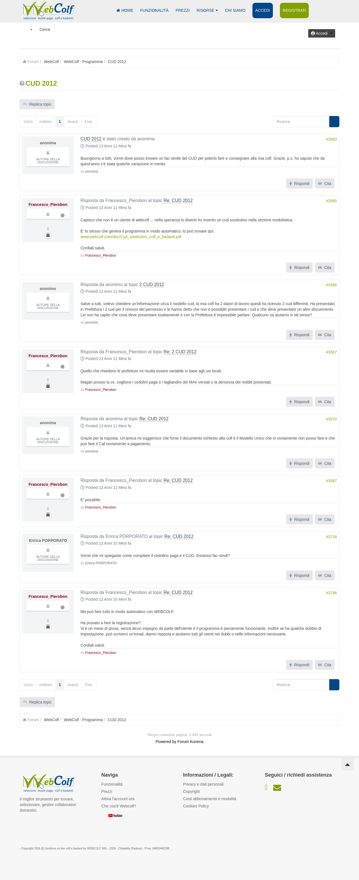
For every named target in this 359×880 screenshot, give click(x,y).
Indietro (45, 121)
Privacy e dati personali (203, 784)
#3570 (331, 419)
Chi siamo (235, 10)
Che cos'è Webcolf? (118, 806)
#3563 (331, 139)
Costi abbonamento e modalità (209, 799)
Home (124, 10)
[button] (321, 33)
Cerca (45, 29)
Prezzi (183, 10)
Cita (324, 183)
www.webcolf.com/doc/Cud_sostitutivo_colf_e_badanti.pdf (130, 236)
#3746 (331, 593)
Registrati (294, 10)
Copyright (191, 791)
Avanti (72, 121)
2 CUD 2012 (151, 284)
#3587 (331, 481)
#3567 (331, 352)
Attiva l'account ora (117, 799)
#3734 (331, 537)
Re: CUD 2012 (178, 200)
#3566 (331, 285)
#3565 (331, 201)
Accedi (262, 10)
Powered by (166, 741)
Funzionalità (154, 10)
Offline (62, 215)
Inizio (28, 121)
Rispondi (299, 183)
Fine (88, 121)
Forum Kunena (191, 741)
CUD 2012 (91, 138)
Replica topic (37, 104)
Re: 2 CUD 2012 (180, 351)
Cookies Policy (196, 806)
